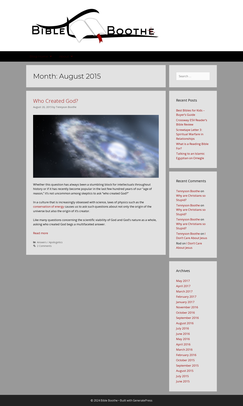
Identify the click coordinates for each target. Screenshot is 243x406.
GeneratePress (142, 400)
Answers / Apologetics (50, 242)
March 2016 (184, 349)
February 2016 (186, 355)
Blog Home (43, 56)
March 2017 (184, 291)
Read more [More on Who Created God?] (40, 233)
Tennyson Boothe (188, 191)
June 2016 (183, 334)
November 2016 (187, 307)
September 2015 (187, 365)
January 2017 (185, 302)
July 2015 (182, 376)
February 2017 (186, 297)
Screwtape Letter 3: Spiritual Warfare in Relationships (189, 134)
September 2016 (187, 318)
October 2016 (185, 313)
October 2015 (185, 360)
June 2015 (183, 381)
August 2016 (185, 323)
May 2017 (183, 281)
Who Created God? (55, 100)
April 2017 (183, 286)
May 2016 (183, 339)
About (68, 56)
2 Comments (44, 246)
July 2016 (182, 328)
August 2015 (185, 371)
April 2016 (183, 344)
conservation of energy (48, 206)
